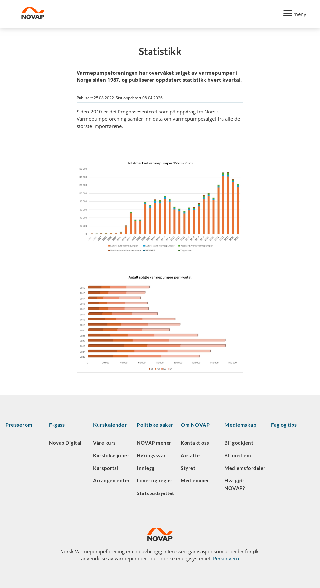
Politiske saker (155, 425)
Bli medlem (237, 455)
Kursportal (105, 468)
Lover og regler (155, 480)
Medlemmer (195, 480)
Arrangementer (111, 480)
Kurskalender (110, 425)
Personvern (226, 558)
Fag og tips (284, 425)
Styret (188, 468)
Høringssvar (151, 455)
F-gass (57, 425)
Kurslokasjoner (111, 455)
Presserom (18, 425)
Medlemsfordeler (245, 468)
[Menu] (294, 14)
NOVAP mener (154, 443)
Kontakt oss (195, 443)
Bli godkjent (238, 443)
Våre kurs (104, 443)
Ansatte (190, 455)
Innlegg (146, 468)
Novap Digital (65, 443)
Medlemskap (240, 425)
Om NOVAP (195, 425)
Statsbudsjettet (155, 493)
